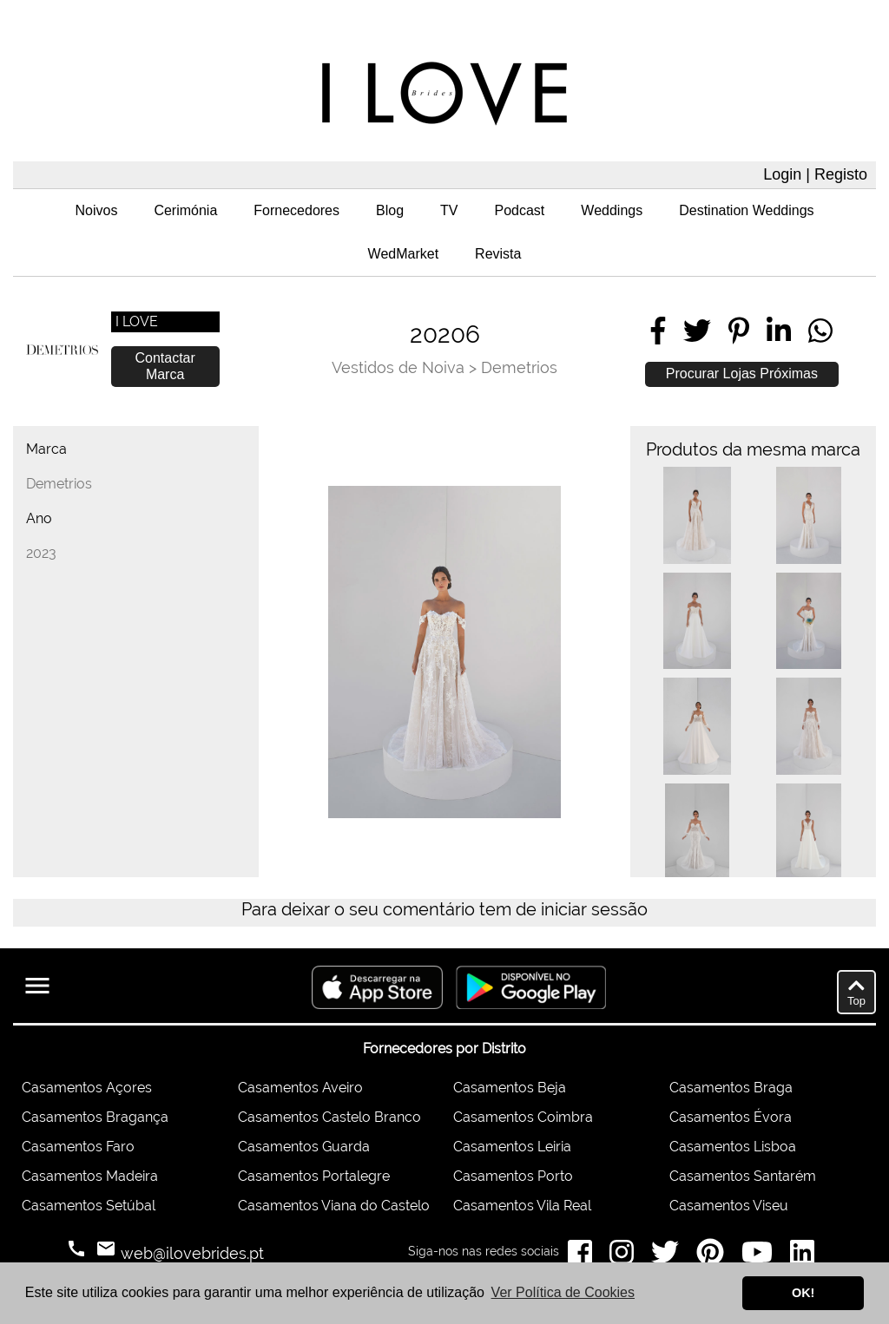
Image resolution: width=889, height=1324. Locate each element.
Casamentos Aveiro (300, 1087)
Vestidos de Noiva (398, 367)
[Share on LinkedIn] (779, 330)
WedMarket (403, 253)
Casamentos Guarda (304, 1146)
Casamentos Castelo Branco (329, 1117)
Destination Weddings (746, 210)
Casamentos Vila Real (522, 1205)
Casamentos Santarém (742, 1176)
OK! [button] (803, 1293)
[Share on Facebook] (658, 330)
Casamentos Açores (87, 1087)
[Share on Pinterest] (739, 330)
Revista (498, 253)
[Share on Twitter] (697, 330)
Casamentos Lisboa (732, 1146)
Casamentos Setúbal (88, 1205)
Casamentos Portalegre (314, 1176)
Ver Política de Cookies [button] (563, 1292)
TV (449, 210)
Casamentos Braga (731, 1087)
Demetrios (519, 367)
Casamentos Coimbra (523, 1117)
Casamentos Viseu (728, 1205)
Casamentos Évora (730, 1117)
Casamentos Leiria (512, 1146)
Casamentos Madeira (90, 1176)
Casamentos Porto (513, 1176)
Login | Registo (815, 174)
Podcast (520, 210)
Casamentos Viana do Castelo (334, 1205)
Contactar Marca (164, 366)
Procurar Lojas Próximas (742, 373)
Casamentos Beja (509, 1087)
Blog (390, 210)
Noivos (96, 210)
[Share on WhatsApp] (820, 330)
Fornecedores (296, 210)
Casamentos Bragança (95, 1117)
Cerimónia (185, 210)
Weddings (611, 210)
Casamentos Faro (78, 1146)
